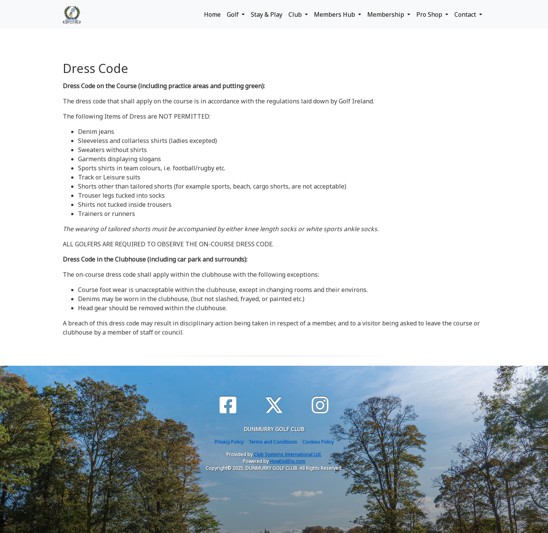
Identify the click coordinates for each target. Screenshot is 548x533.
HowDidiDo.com (287, 461)
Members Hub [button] (335, 14)
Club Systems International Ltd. (288, 454)
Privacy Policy (229, 442)
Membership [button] (386, 14)
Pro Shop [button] (430, 14)
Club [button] (295, 14)
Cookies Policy (318, 442)
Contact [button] (466, 14)
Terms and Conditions (273, 442)
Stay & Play (266, 14)
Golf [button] (233, 14)
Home (212, 14)
